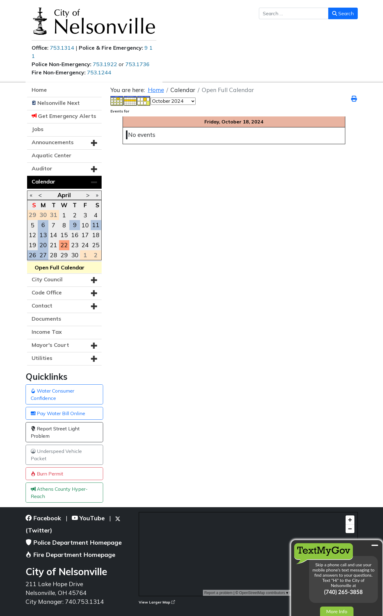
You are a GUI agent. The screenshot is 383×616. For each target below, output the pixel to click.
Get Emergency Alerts (67, 115)
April (64, 195)
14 (53, 235)
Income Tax (47, 331)
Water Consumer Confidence (52, 394)
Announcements (53, 142)
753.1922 (105, 64)
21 (53, 245)
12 (32, 235)
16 (74, 235)
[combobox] (294, 13)
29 (64, 255)
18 (95, 235)
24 (85, 245)
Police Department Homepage (74, 542)
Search (343, 13)
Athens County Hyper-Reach (59, 492)
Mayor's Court (50, 344)
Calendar (43, 181)
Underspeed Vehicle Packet (56, 454)
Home (39, 89)
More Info (336, 611)
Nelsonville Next (58, 102)
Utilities (42, 357)
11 (95, 225)
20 (43, 245)
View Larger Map (157, 602)
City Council (47, 279)
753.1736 (137, 64)
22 (64, 245)
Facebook (43, 518)
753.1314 (62, 47)
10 (85, 225)
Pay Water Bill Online (58, 413)
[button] (94, 143)
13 (43, 235)
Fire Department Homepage (70, 554)
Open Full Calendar (60, 267)
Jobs (38, 129)
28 (53, 255)
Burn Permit (47, 474)
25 (95, 245)
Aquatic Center (51, 155)
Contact (42, 305)
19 (32, 245)
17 (85, 235)
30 (74, 255)
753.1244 (99, 72)
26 (32, 255)
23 (74, 245)
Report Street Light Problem (55, 432)
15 (64, 235)
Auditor (42, 168)
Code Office (47, 292)
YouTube (88, 518)
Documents (46, 318)
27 (43, 255)
